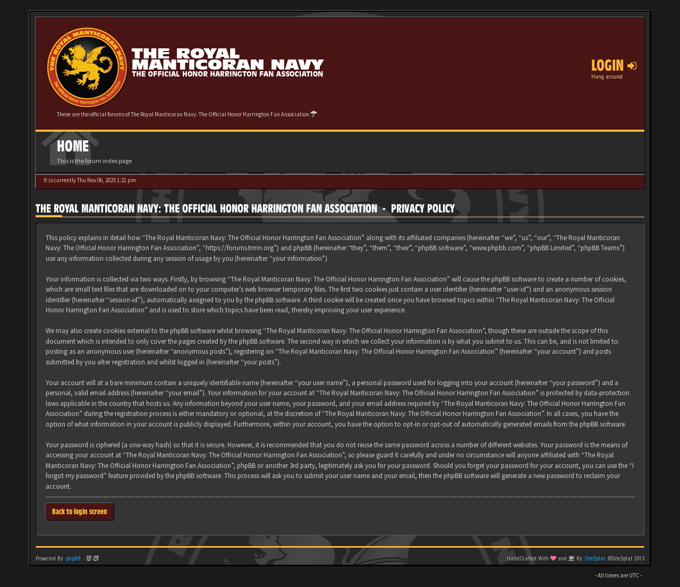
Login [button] (613, 65)
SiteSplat (595, 558)
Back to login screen (79, 511)
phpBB (73, 558)
